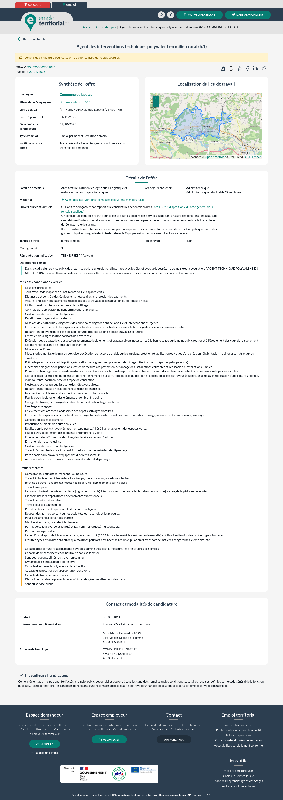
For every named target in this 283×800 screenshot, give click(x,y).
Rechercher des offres (238, 725)
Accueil (87, 27)
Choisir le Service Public (238, 776)
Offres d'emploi (106, 27)
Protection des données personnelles (238, 740)
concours (32, 5)
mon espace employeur (247, 15)
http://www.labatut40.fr (75, 102)
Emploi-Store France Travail (238, 786)
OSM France (253, 157)
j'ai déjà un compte (45, 752)
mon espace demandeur (200, 15)
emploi (69, 5)
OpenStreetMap (215, 157)
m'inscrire (44, 744)
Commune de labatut (76, 94)
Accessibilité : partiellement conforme (238, 745)
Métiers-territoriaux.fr (238, 770)
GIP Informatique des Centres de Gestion (133, 795)
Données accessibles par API (175, 795)
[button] (156, 98)
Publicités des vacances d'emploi (237, 730)
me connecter (109, 739)
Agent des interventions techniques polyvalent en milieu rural (102, 199)
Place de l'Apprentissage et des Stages (238, 781)
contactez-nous (174, 739)
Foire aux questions (238, 735)
